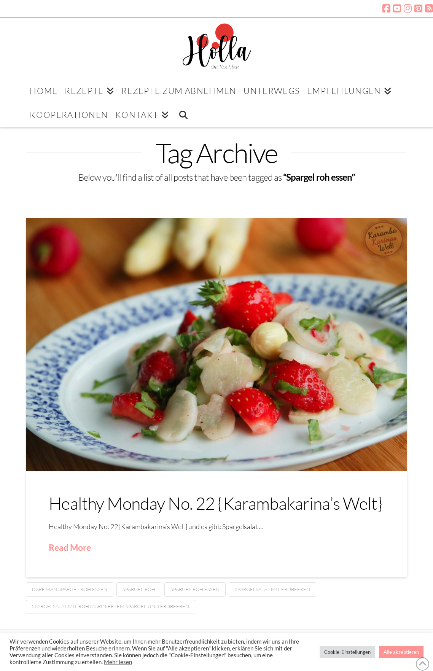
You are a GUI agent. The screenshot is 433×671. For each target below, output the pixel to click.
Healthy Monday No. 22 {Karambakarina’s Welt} (215, 503)
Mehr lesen (118, 662)
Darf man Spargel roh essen (69, 589)
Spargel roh (139, 589)
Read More (70, 547)
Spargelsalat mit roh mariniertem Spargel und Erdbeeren (110, 606)
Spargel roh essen (195, 589)
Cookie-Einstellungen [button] (347, 652)
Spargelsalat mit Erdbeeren (272, 589)
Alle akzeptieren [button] (401, 652)
